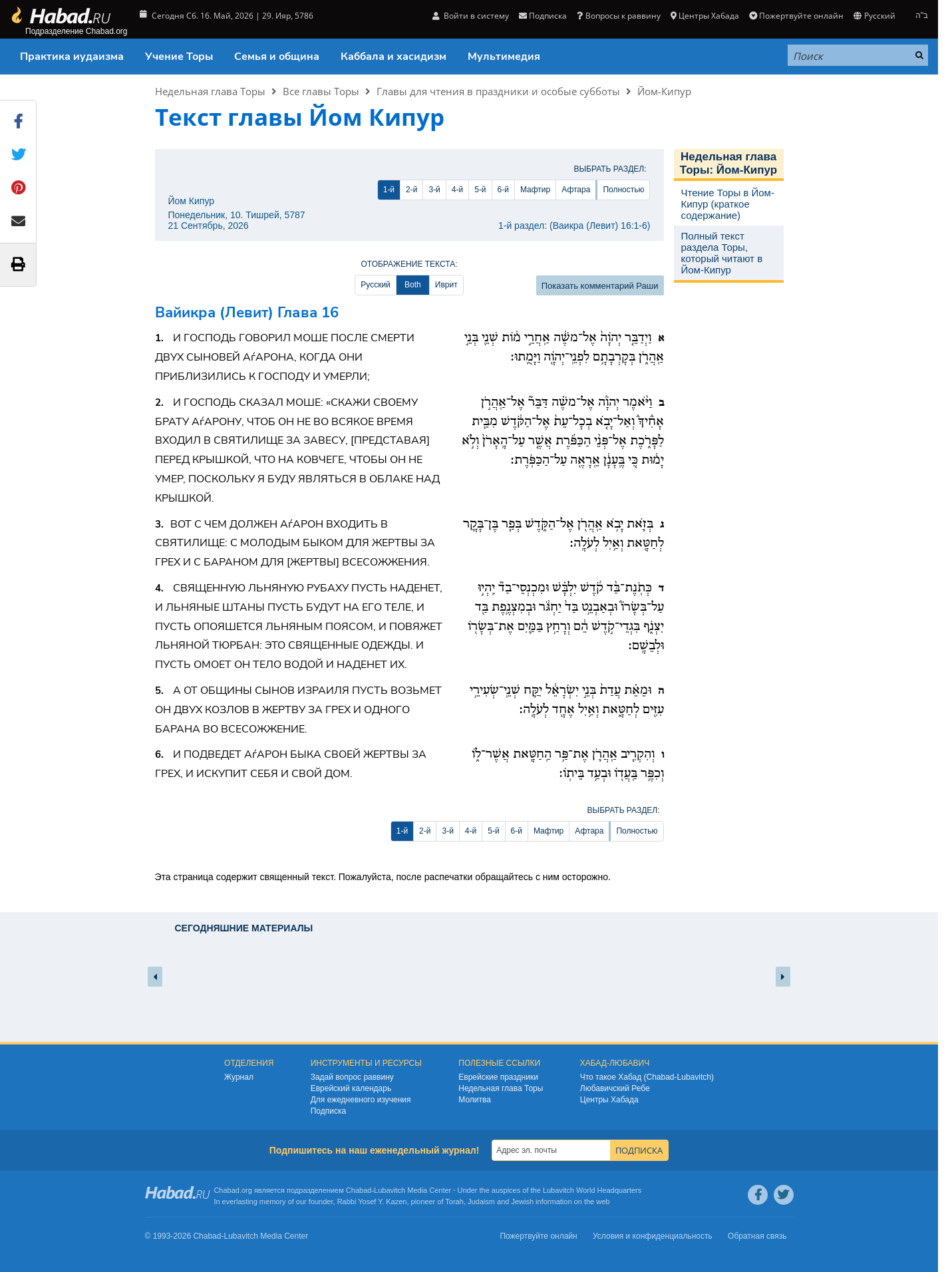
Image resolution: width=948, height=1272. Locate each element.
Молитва (474, 1099)
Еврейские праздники (498, 1077)
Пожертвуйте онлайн (796, 15)
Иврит (446, 284)
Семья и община (276, 56)
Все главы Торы (321, 91)
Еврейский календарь (351, 1088)
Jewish (522, 1201)
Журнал (238, 1077)
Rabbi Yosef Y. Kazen (372, 1201)
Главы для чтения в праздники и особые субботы (498, 91)
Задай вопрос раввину (352, 1077)
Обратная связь (757, 1236)
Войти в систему (470, 15)
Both (412, 284)
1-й (389, 189)
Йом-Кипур (664, 91)
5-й (480, 189)
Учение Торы (179, 56)
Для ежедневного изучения (361, 1099)
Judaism (481, 1201)
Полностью (623, 189)
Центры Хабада (705, 15)
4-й (457, 189)
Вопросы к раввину (618, 15)
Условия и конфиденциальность (652, 1236)
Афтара (575, 189)
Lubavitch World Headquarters (592, 1190)
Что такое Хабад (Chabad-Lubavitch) (647, 1077)
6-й (503, 189)
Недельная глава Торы (210, 91)
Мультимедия (504, 56)
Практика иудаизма (72, 56)
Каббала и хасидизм (393, 56)
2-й (411, 189)
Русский (874, 15)
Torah (454, 1201)
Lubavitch (389, 1190)
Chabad (359, 1190)
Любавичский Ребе (615, 1088)
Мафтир (535, 189)
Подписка (543, 15)
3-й (434, 189)
